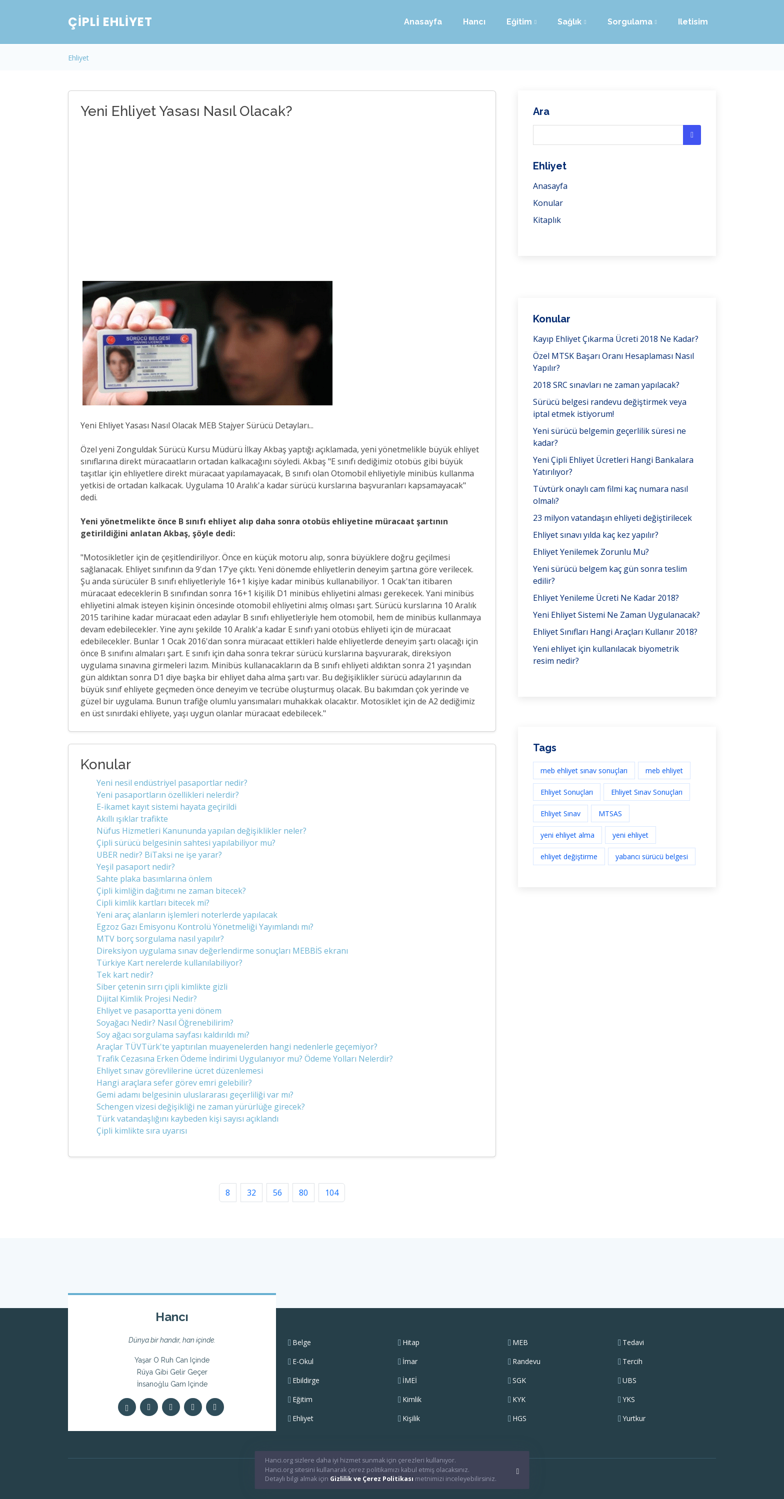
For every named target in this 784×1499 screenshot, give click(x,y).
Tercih (632, 1361)
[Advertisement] (240, 201)
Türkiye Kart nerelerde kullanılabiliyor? (169, 962)
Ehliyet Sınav (560, 813)
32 (251, 1192)
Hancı (474, 21)
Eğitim (302, 1399)
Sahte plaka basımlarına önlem (154, 878)
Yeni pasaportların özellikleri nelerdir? (167, 794)
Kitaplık (547, 219)
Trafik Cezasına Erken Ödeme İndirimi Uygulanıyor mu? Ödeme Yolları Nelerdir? (244, 1058)
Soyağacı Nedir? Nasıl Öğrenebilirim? (165, 1022)
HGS (519, 1418)
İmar (410, 1361)
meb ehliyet (664, 770)
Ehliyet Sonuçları (566, 792)
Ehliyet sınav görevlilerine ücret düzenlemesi (179, 1070)
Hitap (411, 1342)
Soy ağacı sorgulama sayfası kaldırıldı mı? (173, 1034)
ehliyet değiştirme (569, 856)
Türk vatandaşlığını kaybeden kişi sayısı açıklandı (187, 1118)
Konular (548, 202)
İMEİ (409, 1380)
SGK (519, 1380)
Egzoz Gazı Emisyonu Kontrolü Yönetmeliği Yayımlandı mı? (205, 926)
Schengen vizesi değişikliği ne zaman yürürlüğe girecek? (200, 1106)
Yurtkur (634, 1418)
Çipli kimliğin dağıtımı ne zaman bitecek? (171, 890)
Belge (301, 1342)
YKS (628, 1399)
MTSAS (610, 813)
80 (303, 1192)
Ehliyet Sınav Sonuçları (646, 792)
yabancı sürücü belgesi (652, 856)
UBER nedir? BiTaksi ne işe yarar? (159, 854)
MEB (520, 1342)
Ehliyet (78, 57)
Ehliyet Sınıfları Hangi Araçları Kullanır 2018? (615, 631)
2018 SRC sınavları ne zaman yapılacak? (606, 384)
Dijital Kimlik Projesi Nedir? (146, 998)
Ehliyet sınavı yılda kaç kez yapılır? (595, 534)
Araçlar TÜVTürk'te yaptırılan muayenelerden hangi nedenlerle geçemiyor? (237, 1046)
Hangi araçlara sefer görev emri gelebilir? (174, 1082)
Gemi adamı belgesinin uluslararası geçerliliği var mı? (195, 1094)
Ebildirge (306, 1380)
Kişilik (411, 1418)
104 (331, 1192)
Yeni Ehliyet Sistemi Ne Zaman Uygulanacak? (616, 614)
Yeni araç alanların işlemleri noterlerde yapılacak (187, 914)
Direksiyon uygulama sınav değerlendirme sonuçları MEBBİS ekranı (222, 950)
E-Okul (303, 1361)
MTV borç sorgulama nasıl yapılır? (160, 938)
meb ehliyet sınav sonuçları (584, 770)
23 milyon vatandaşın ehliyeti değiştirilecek (612, 517)
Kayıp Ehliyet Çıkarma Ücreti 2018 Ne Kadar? (615, 338)
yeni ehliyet (630, 835)
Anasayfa (423, 21)
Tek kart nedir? (125, 974)
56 (277, 1192)
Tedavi (633, 1342)
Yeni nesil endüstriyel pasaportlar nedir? (172, 782)
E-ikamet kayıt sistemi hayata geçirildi (166, 806)
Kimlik (412, 1399)
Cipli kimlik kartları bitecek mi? (153, 902)
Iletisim (693, 21)
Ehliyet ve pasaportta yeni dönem (159, 1010)
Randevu (526, 1361)
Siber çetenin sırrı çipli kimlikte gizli (162, 986)
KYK (519, 1399)
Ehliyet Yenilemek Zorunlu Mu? (591, 551)
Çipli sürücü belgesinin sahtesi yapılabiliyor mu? (186, 842)
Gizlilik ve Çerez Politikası (372, 1479)
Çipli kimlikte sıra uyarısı (141, 1130)
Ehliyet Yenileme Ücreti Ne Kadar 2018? (606, 597)
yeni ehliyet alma (567, 835)
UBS (629, 1380)
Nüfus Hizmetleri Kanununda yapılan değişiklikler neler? (201, 830)
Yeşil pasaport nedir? (135, 866)
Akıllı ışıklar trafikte (132, 818)
